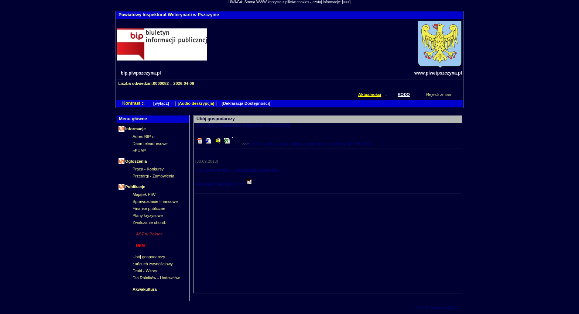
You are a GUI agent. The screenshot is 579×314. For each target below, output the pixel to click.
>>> (306, 143)
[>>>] (346, 2)
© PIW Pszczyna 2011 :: (439, 307)
